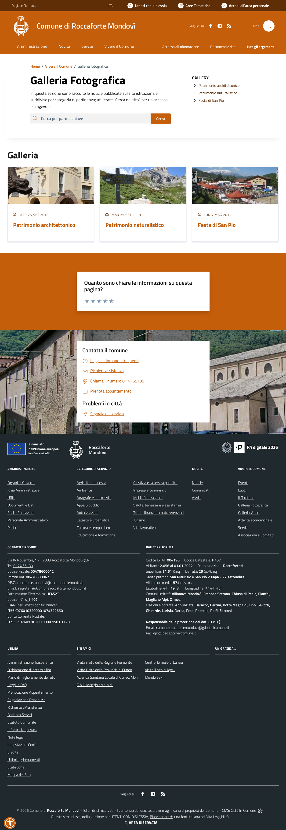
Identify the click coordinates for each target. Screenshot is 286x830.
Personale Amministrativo (27, 520)
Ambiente (84, 490)
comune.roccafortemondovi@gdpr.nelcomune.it (192, 627)
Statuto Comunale (21, 722)
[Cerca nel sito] (268, 26)
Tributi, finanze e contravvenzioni (158, 512)
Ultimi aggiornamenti (23, 759)
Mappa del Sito (19, 774)
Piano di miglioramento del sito (31, 677)
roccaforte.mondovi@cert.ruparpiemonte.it (50, 582)
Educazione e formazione (96, 535)
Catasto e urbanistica (93, 520)
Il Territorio (246, 497)
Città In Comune (243, 810)
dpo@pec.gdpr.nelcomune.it (174, 633)
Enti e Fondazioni (20, 512)
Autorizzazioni (87, 512)
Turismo (139, 520)
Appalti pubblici (88, 505)
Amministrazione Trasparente (30, 662)
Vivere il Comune (58, 66)
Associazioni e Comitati (256, 535)
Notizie (197, 482)
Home (35, 66)
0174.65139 (23, 565)
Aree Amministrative (23, 490)
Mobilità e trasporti (148, 497)
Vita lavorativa (144, 527)
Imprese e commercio (149, 490)
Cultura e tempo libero (94, 527)
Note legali (15, 737)
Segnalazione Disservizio (26, 700)
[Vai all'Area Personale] (245, 5)
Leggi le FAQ (17, 685)
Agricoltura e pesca (91, 482)
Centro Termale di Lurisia (164, 662)
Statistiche (15, 767)
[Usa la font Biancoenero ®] (147, 5)
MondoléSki (154, 677)
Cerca (160, 118)
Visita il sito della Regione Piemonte (104, 662)
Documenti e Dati (20, 505)
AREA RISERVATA (140, 822)
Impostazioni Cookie (22, 744)
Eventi (243, 482)
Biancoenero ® (161, 816)
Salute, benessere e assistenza (157, 505)
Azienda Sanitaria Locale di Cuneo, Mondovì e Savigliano (120, 677)
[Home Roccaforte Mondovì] (74, 26)
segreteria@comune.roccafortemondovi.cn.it (52, 588)
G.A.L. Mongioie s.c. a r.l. (95, 685)
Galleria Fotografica (253, 505)
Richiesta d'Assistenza (24, 707)
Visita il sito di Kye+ (160, 670)
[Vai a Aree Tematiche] (194, 5)
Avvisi (196, 497)
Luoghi (243, 490)
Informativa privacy (22, 729)
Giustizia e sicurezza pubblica (155, 482)
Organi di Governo (21, 482)
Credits (12, 752)
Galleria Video (248, 512)
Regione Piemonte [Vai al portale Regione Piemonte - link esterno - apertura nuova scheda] (24, 5)
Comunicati (200, 490)
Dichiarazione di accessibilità (29, 670)
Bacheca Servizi (19, 714)
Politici (12, 527)
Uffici (11, 497)
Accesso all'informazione (180, 46)
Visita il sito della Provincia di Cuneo (104, 670)
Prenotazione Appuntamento (30, 692)
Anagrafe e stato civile (94, 497)
